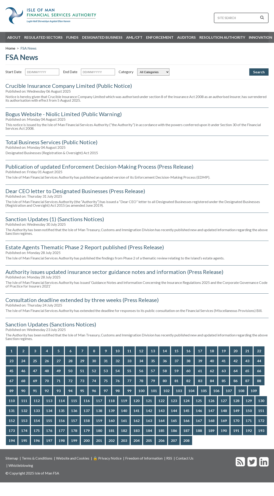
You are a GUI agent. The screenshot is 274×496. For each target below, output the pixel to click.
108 (241, 390)
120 (136, 400)
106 (216, 390)
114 (62, 400)
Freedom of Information (144, 458)
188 (199, 430)
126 (211, 400)
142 (149, 410)
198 (62, 440)
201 (99, 440)
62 (212, 371)
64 (235, 371)
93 (58, 390)
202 (111, 440)
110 (12, 400)
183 (136, 430)
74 (94, 381)
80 (165, 381)
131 (12, 410)
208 (186, 440)
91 (35, 390)
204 (136, 440)
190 (224, 430)
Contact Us (184, 458)
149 (236, 410)
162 (136, 420)
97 (106, 390)
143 (161, 410)
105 (204, 390)
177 (62, 430)
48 (47, 371)
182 (124, 430)
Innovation (260, 37)
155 (49, 420)
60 (188, 371)
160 (111, 420)
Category (126, 71)
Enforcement (160, 37)
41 (224, 361)
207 (174, 440)
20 (235, 351)
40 (212, 361)
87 (247, 381)
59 (176, 371)
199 (74, 440)
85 (224, 381)
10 (117, 351)
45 (11, 371)
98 (117, 390)
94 (70, 390)
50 (70, 371)
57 (153, 371)
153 (24, 420)
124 (186, 400)
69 (35, 381)
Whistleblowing (20, 465)
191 (236, 430)
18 (212, 351)
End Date (70, 71)
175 (37, 430)
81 (176, 381)
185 (161, 430)
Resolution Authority (222, 37)
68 (23, 381)
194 (12, 440)
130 (261, 400)
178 (74, 430)
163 (149, 420)
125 (199, 400)
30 (94, 361)
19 (224, 351)
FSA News (28, 48)
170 (236, 420)
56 (141, 371)
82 (188, 381)
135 (62, 410)
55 (129, 371)
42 (235, 361)
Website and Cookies (72, 458)
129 (249, 400)
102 (166, 390)
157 (74, 420)
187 (186, 430)
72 (70, 381)
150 (249, 410)
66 (259, 371)
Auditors (186, 37)
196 (37, 440)
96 (94, 390)
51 (82, 371)
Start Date (13, 71)
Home (10, 48)
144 (174, 410)
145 (186, 410)
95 (82, 390)
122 (161, 400)
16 (188, 351)
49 (58, 371)
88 (259, 381)
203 (124, 440)
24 (23, 361)
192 (249, 430)
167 (199, 420)
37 (176, 361)
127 (224, 400)
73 (82, 381)
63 (224, 371)
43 (247, 361)
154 (37, 420)
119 (124, 400)
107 (229, 390)
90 (23, 390)
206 (161, 440)
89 (11, 390)
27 (58, 361)
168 (211, 420)
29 (82, 361)
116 (86, 400)
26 (47, 361)
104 (191, 390)
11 (129, 351)
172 (261, 420)
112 (37, 400)
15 (176, 351)
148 (224, 410)
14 (165, 351)
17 (200, 351)
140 (124, 410)
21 (247, 351)
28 (70, 361)
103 (179, 390)
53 (106, 371)
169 (224, 420)
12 (141, 351)
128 (236, 400)
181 (111, 430)
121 (149, 400)
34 (141, 361)
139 (111, 410)
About (14, 37)
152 (12, 420)
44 (259, 361)
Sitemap (11, 458)
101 (154, 390)
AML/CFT (134, 37)
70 (47, 381)
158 (86, 420)
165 (174, 420)
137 (86, 410)
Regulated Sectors (43, 37)
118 (111, 400)
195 (24, 440)
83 (200, 381)
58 (165, 371)
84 (212, 381)
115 (74, 400)
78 (141, 381)
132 (24, 410)
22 (259, 351)
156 (62, 420)
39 (200, 361)
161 (124, 420)
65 (247, 371)
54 (117, 371)
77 (129, 381)
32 (117, 361)
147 (211, 410)
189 (211, 430)
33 (129, 361)
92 (47, 390)
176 (49, 430)
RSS (169, 458)
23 (11, 361)
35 (153, 361)
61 (200, 371)
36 (165, 361)
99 (129, 390)
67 (11, 381)
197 (49, 440)
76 (117, 381)
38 (188, 361)
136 (74, 410)
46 (23, 371)
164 (161, 420)
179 (86, 430)
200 (86, 440)
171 (249, 420)
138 (99, 410)
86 (235, 381)
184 (149, 430)
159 (99, 420)
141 (136, 410)
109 (254, 390)
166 (186, 420)
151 (261, 410)
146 (199, 410)
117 (99, 400)
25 (35, 361)
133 (37, 410)
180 (99, 430)
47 (35, 371)
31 (106, 361)
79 (153, 381)
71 (58, 381)
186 (174, 430)
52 (94, 371)
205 (149, 440)
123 (174, 400)
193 (261, 430)
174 (24, 430)
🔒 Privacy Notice (107, 458)
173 (12, 430)
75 (106, 381)
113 (49, 400)
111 (24, 400)
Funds (72, 37)
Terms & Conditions (37, 458)
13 (153, 351)
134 (49, 410)
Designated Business (102, 37)
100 (141, 390)
